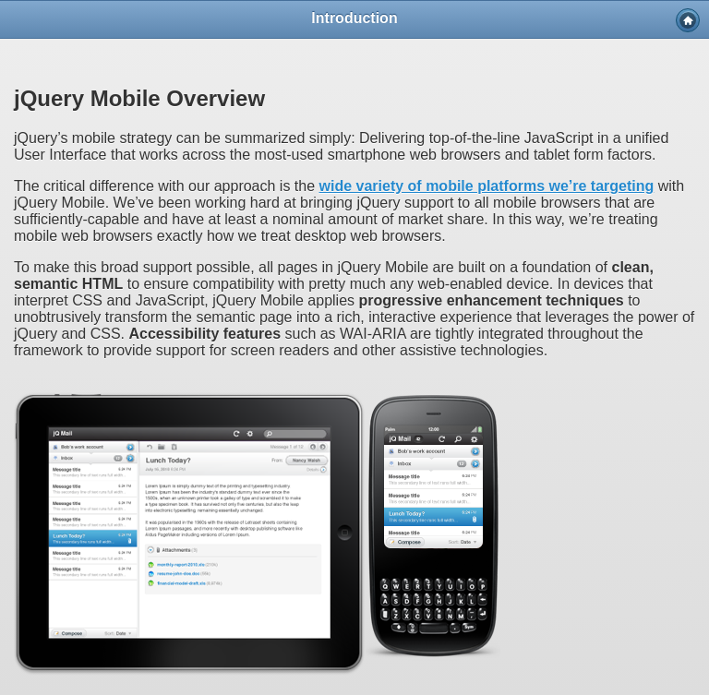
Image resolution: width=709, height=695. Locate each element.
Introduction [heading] (354, 18)
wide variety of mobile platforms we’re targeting (487, 186)
